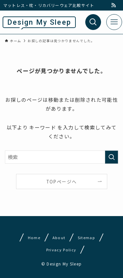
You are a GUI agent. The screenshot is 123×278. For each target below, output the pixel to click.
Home (34, 237)
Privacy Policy (61, 249)
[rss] (113, 5)
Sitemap (86, 237)
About (59, 237)
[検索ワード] (61, 157)
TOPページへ (61, 181)
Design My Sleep (39, 22)
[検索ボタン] (93, 22)
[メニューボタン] (114, 22)
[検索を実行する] (111, 157)
